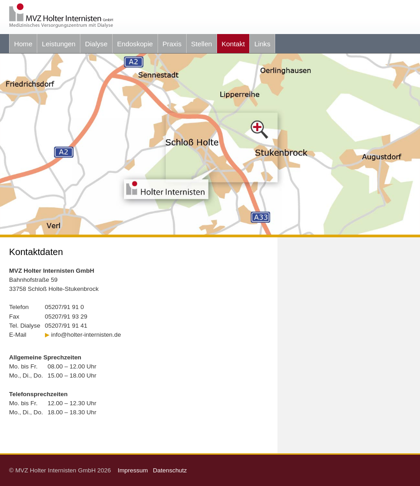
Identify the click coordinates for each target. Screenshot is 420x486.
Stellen (201, 44)
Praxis (172, 44)
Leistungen (58, 44)
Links (262, 44)
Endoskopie (135, 44)
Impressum (134, 470)
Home (23, 44)
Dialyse (96, 44)
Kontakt (233, 44)
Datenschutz (170, 470)
